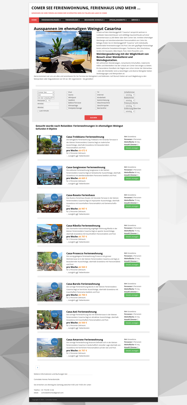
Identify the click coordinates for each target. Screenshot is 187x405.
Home (34, 20)
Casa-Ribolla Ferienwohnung (83, 225)
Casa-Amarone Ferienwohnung (84, 339)
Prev (40, 145)
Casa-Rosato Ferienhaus (80, 195)
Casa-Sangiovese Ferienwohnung (85, 167)
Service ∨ (135, 20)
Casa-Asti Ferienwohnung (81, 311)
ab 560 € (82, 267)
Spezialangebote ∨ (118, 20)
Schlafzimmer (129, 92)
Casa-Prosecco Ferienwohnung (84, 253)
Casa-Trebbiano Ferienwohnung (85, 136)
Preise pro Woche (131, 103)
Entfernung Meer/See (132, 108)
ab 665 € (82, 178)
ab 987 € (82, 208)
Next (60, 145)
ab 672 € (82, 150)
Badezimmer (129, 97)
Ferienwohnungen (51, 20)
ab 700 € (82, 294)
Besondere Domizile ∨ (94, 20)
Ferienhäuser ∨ (72, 20)
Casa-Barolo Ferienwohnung (83, 283)
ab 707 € (82, 236)
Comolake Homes (51, 400)
